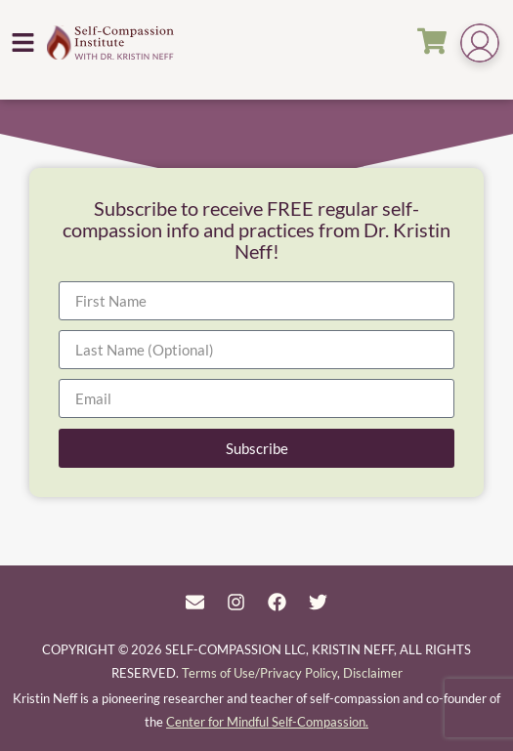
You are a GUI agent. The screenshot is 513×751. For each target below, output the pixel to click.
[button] (23, 42)
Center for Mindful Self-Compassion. (267, 722)
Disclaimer (373, 673)
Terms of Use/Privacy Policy (259, 673)
